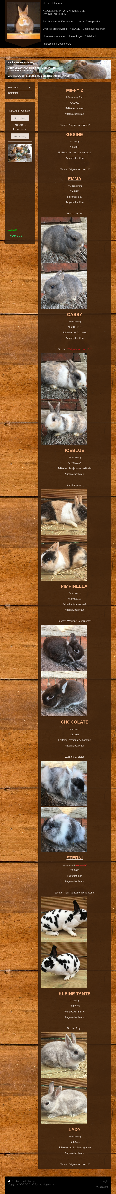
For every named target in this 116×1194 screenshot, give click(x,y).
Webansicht (102, 1186)
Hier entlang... (20, 118)
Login (105, 1181)
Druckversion (16, 1181)
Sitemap (31, 1181)
